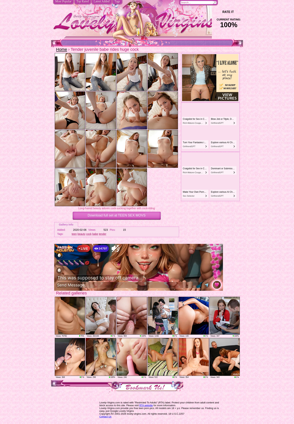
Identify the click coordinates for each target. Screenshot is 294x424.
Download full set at (117, 215)
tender (102, 233)
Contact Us (105, 416)
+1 (239, 12)
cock (89, 233)
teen (74, 233)
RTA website (146, 405)
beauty (82, 233)
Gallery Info (66, 224)
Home (61, 49)
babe (95, 233)
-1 (218, 12)
